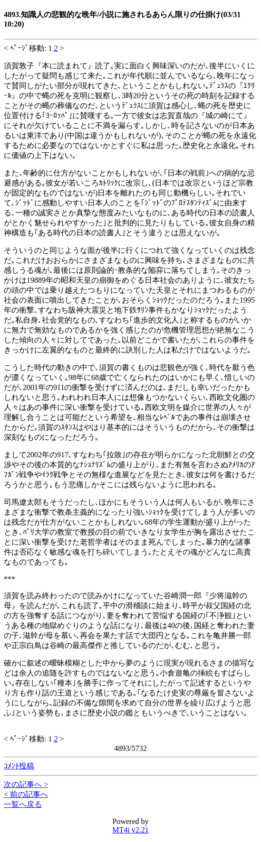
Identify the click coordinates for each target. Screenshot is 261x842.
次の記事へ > (26, 784)
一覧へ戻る (23, 804)
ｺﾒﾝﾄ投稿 (19, 766)
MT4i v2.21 (130, 830)
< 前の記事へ (26, 794)
